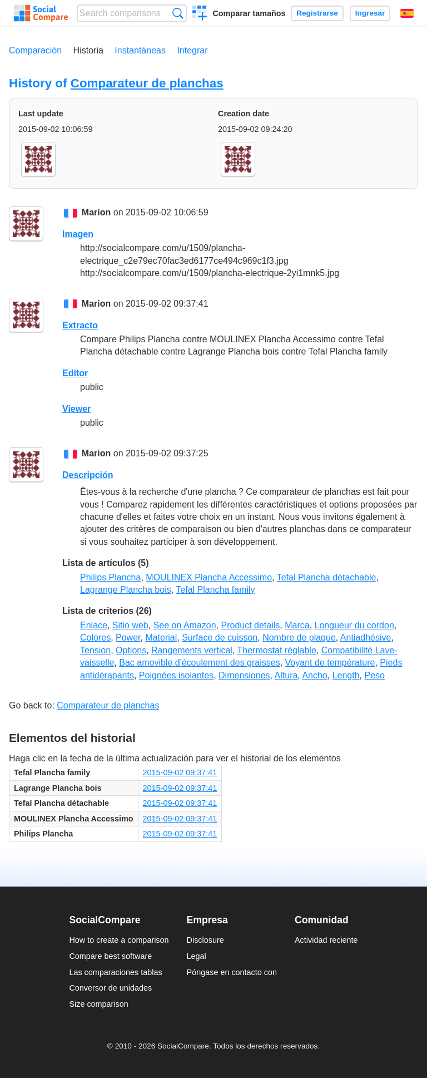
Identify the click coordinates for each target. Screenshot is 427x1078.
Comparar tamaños (248, 13)
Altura (286, 675)
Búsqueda (177, 13)
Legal (196, 956)
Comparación (35, 50)
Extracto (80, 325)
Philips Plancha (110, 577)
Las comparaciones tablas (115, 972)
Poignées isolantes (176, 675)
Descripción (87, 475)
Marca (297, 625)
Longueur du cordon (354, 625)
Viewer (76, 409)
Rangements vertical (191, 650)
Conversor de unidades (110, 987)
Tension (95, 650)
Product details (250, 625)
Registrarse (317, 13)
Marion (96, 212)
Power (128, 637)
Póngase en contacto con (232, 972)
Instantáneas (140, 50)
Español (407, 13)
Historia (88, 50)
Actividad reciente (326, 940)
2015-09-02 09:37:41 (180, 772)
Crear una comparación (199, 14)
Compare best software (110, 956)
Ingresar (370, 13)
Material (161, 637)
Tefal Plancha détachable (326, 577)
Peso (374, 675)
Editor (75, 373)
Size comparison (98, 1004)
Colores (95, 637)
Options (131, 650)
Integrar (192, 50)
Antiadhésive (365, 637)
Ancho (314, 675)
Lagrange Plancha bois (125, 589)
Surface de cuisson (219, 637)
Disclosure (205, 940)
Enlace (93, 625)
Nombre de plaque (299, 637)
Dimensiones (244, 675)
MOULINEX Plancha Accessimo (209, 577)
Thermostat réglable (276, 650)
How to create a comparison (118, 940)
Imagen (77, 234)
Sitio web (130, 625)
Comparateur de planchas (147, 83)
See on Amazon (184, 625)
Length (346, 675)
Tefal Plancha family (215, 589)
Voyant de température (330, 662)
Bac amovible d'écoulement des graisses (199, 662)
